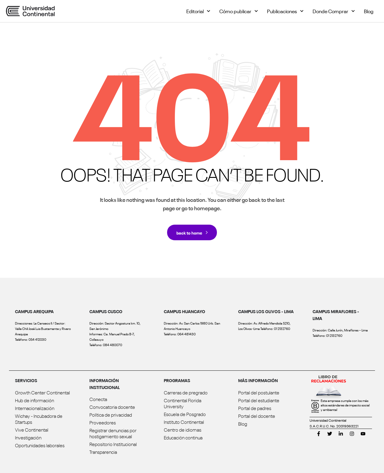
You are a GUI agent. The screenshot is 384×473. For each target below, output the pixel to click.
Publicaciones (285, 11)
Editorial (198, 11)
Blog (369, 10)
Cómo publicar (238, 11)
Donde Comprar (334, 11)
